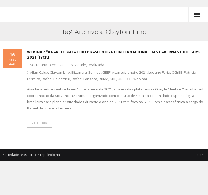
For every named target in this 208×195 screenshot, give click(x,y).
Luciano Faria (159, 72)
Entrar (198, 154)
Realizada (96, 64)
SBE (113, 78)
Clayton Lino (60, 72)
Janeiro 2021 (137, 72)
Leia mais (39, 122)
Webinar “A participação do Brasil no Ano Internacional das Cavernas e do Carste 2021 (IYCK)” (115, 54)
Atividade (78, 64)
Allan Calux (39, 72)
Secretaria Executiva (47, 64)
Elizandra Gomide (86, 72)
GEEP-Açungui (113, 72)
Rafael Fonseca (84, 78)
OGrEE (177, 72)
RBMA (103, 78)
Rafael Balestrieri (56, 78)
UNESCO (125, 78)
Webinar (140, 78)
